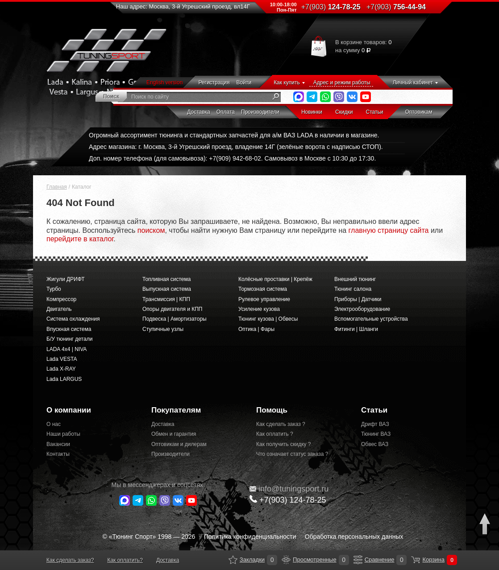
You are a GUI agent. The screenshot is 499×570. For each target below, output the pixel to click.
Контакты (58, 454)
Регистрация (213, 82)
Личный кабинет (413, 82)
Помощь (271, 410)
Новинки (311, 112)
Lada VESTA (61, 359)
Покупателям (176, 410)
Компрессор (61, 299)
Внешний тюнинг (355, 279)
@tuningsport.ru (289, 488)
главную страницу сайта (389, 230)
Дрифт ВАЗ (375, 424)
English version (164, 82)
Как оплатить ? (274, 434)
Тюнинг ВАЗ (376, 434)
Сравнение (357, 559)
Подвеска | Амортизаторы (174, 319)
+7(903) (288, 499)
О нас (53, 424)
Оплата (225, 112)
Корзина (415, 559)
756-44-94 (396, 7)
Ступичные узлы (162, 329)
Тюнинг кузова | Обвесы (268, 319)
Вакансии (58, 444)
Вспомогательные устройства (371, 319)
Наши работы (63, 434)
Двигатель (59, 309)
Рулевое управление (264, 299)
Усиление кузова (259, 309)
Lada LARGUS (64, 379)
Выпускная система (166, 289)
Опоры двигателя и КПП (172, 309)
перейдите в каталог (79, 239)
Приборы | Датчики (358, 299)
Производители (260, 112)
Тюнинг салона (352, 289)
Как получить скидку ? (283, 444)
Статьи (374, 112)
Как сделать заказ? (70, 560)
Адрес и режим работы (341, 82)
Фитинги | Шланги (356, 329)
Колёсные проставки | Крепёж (275, 279)
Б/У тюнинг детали (69, 339)
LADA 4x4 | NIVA (66, 349)
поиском (151, 230)
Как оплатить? (124, 560)
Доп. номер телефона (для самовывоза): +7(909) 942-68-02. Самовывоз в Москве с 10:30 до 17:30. (232, 158)
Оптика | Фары (256, 329)
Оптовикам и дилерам (179, 444)
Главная (56, 187)
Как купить (287, 82)
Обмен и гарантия (173, 434)
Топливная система (166, 279)
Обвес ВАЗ (374, 444)
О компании (68, 410)
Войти (244, 82)
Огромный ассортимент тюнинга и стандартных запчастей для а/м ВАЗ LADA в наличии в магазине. (234, 135)
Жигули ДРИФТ (65, 279)
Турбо (53, 289)
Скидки (344, 112)
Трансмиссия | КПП (166, 299)
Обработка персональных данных (354, 536)
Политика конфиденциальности (250, 536)
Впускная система (68, 329)
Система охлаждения (73, 319)
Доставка (198, 112)
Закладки (233, 559)
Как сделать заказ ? (280, 424)
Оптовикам (418, 112)
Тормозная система (262, 289)
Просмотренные (286, 559)
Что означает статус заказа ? (292, 454)
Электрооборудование (362, 309)
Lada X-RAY (61, 369)
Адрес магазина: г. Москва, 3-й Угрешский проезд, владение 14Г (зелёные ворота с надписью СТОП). (236, 146)
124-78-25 (331, 7)
